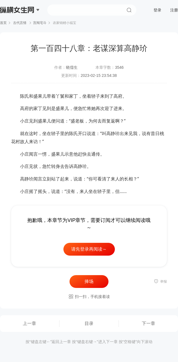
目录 (89, 323)
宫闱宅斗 (39, 23)
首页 (3, 23)
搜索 (129, 10)
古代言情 (20, 23)
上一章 (29, 323)
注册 (174, 10)
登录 (157, 10)
